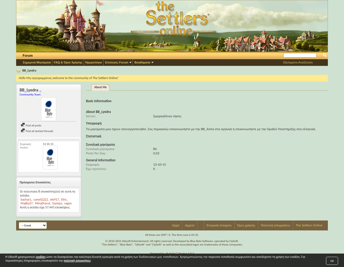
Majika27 (27, 203)
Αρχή (175, 225)
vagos (68, 203)
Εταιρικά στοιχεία (219, 225)
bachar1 (26, 199)
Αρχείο (190, 225)
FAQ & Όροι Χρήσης (68, 62)
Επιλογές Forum (116, 62)
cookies (40, 257)
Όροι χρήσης (246, 225)
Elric (64, 199)
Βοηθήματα (142, 62)
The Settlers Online (309, 225)
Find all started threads (37, 131)
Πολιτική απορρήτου (275, 225)
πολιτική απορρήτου (77, 260)
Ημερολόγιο (93, 62)
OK (332, 261)
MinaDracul (42, 203)
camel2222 (41, 199)
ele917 (54, 199)
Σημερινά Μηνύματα (37, 62)
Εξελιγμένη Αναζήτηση (298, 62)
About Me (100, 87)
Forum (28, 56)
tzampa (57, 203)
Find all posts (31, 125)
